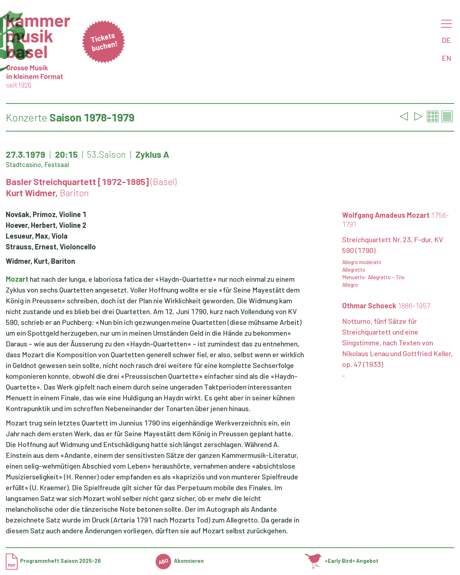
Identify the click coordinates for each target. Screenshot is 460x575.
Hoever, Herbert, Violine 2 (46, 225)
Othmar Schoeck (386, 305)
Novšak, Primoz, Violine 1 (46, 214)
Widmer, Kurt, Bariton (40, 261)
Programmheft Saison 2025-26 (53, 560)
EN (446, 58)
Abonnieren (179, 560)
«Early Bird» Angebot (341, 560)
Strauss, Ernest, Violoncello (51, 246)
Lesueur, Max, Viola (37, 235)
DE (446, 40)
